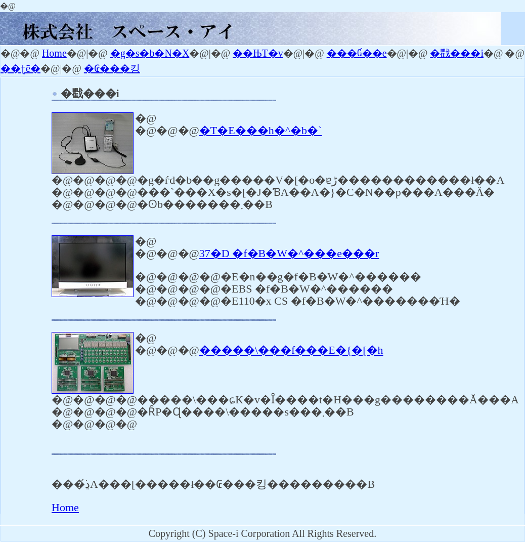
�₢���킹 (112, 68)
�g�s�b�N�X (150, 53)
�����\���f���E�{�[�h (291, 350)
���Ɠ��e (357, 53)
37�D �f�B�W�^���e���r (289, 253)
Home (54, 53)
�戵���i (457, 53)
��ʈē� (20, 68)
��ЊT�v (258, 53)
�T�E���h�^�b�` (260, 130)
